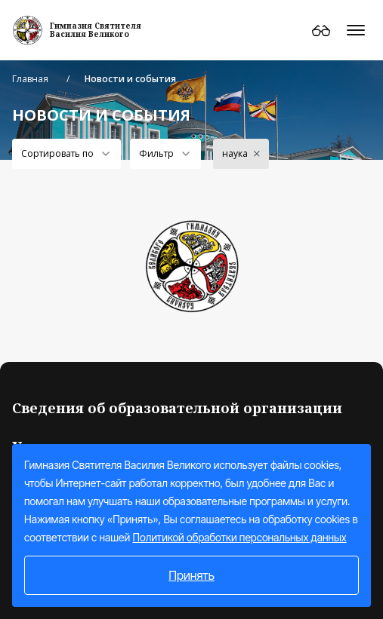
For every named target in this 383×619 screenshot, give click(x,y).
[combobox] (66, 154)
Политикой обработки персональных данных (240, 537)
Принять (191, 575)
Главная (30, 78)
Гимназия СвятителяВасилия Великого (95, 29)
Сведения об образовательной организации (177, 408)
